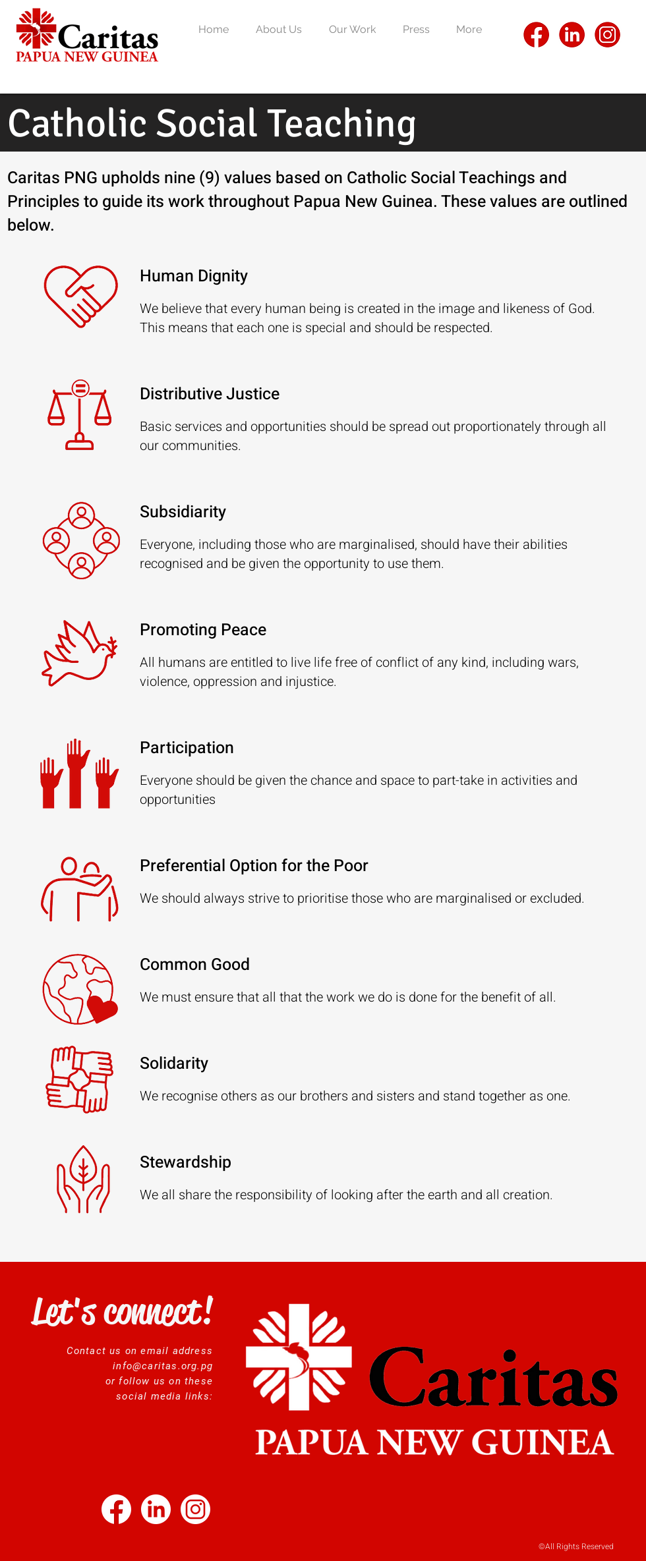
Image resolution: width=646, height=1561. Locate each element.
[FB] (536, 34)
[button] (282, 29)
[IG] (607, 34)
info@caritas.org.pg (163, 1366)
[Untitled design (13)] (116, 1509)
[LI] (572, 34)
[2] (195, 1509)
